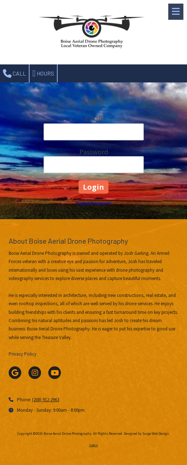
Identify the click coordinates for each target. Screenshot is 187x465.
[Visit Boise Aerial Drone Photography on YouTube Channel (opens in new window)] (54, 372)
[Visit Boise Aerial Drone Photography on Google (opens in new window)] (15, 372)
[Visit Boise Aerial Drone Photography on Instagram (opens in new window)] (34, 372)
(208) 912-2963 (45, 400)
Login (93, 445)
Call (14, 73)
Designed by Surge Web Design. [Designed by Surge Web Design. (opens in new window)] (147, 433)
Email (93, 118)
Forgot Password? (93, 203)
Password (93, 151)
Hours (43, 73)
